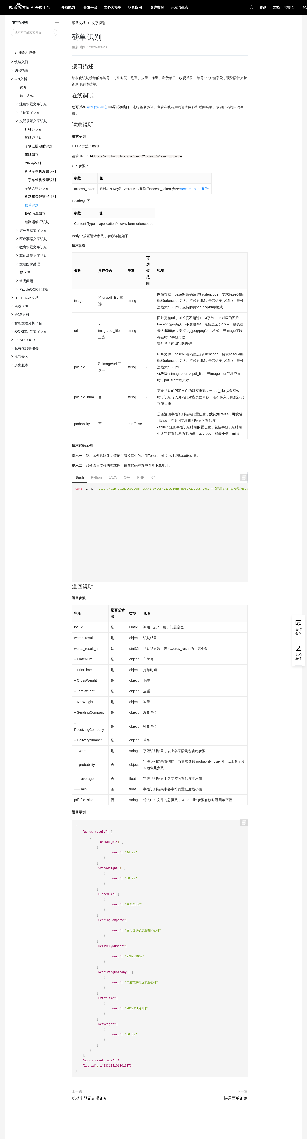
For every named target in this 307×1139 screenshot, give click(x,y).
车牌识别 (32, 155)
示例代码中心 (97, 107)
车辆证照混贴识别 (38, 146)
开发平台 (90, 7)
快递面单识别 (35, 214)
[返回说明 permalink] (69, 586)
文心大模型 (112, 7)
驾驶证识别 (33, 138)
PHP (140, 477)
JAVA (113, 477)
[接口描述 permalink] (69, 66)
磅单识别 (32, 205)
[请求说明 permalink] (69, 125)
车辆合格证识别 (37, 188)
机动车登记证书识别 (40, 197)
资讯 (262, 7)
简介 (23, 87)
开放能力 (68, 7)
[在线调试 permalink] (69, 95)
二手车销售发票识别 (40, 180)
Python (96, 477)
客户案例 (157, 7)
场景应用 (135, 7)
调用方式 (27, 96)
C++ (127, 477)
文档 (276, 7)
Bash (80, 477)
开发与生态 (179, 7)
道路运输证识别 (37, 222)
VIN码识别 (33, 163)
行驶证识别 (33, 129)
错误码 (25, 272)
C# (153, 477)
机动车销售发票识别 (40, 171)
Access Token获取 (194, 189)
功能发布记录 (25, 53)
